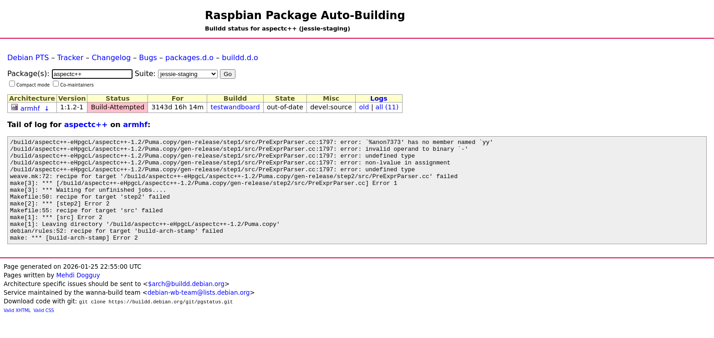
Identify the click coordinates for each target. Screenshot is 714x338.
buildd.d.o (240, 57)
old (364, 107)
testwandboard (235, 107)
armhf (30, 108)
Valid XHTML (17, 330)
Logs (379, 98)
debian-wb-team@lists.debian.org (199, 313)
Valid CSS (44, 330)
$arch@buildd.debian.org (186, 304)
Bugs (148, 57)
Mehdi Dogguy (78, 295)
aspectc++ (86, 124)
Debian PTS (28, 57)
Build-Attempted (118, 107)
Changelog (111, 57)
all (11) (386, 107)
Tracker (70, 57)
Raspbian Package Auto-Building (305, 15)
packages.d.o (189, 57)
